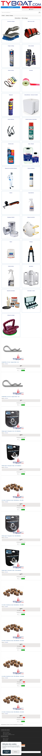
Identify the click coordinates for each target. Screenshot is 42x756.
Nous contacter (6, 732)
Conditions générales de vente (9, 734)
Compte (31, 9)
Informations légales (7, 733)
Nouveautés (10, 7)
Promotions (31, 7)
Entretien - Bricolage (9, 15)
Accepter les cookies (6, 752)
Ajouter (23, 370)
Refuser (15, 751)
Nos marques (6, 738)
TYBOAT (3, 15)
